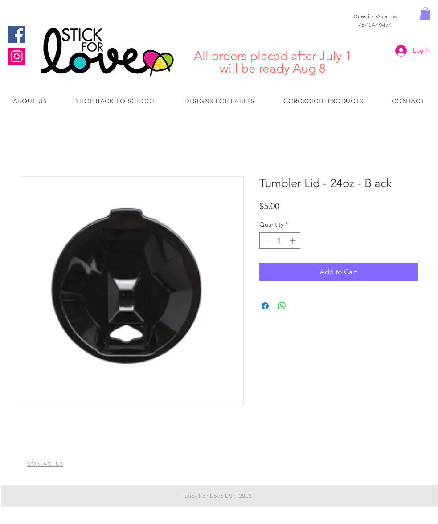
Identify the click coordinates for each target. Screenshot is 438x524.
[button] (425, 13)
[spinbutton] (280, 240)
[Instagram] (16, 56)
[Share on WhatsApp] (282, 306)
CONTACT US (45, 463)
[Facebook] (16, 34)
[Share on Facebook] (265, 306)
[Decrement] (266, 240)
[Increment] (293, 240)
